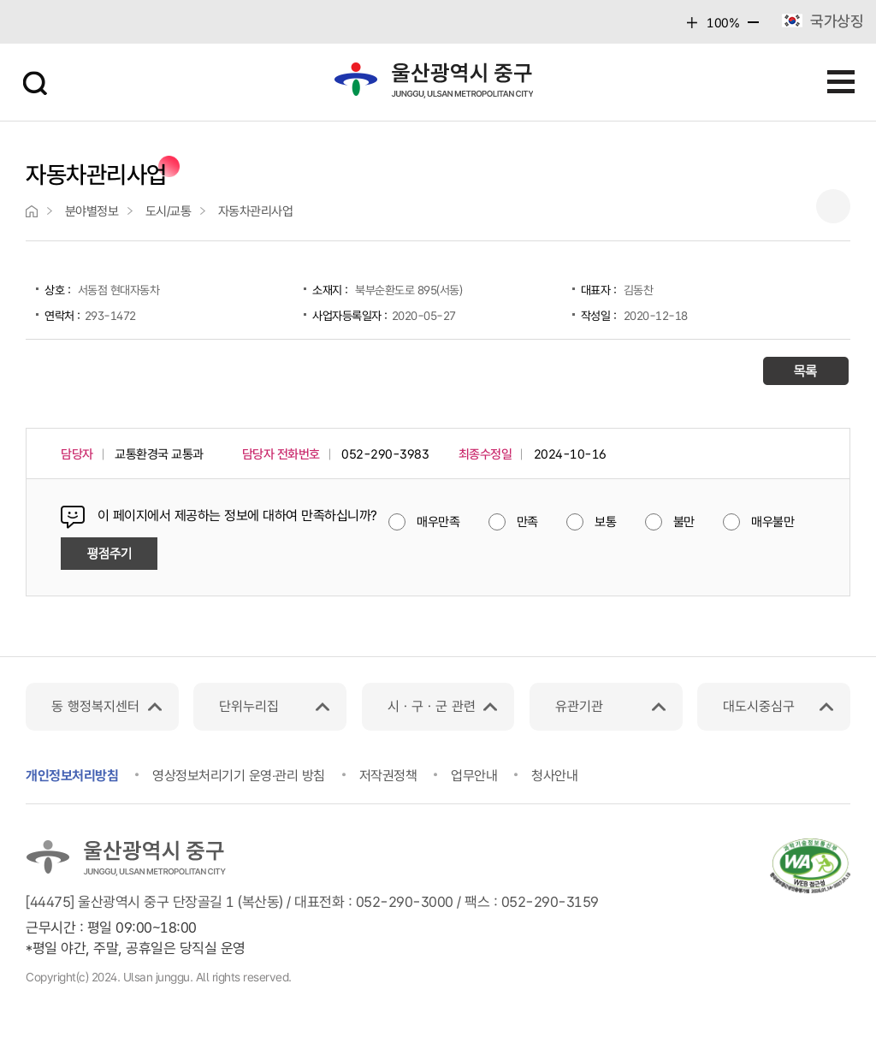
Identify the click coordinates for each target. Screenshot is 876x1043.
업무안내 (474, 775)
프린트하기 (833, 206)
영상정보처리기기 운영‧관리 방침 (238, 775)
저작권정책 (388, 775)
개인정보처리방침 (72, 775)
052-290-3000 (404, 901)
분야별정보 (92, 211)
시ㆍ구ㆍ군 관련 (432, 706)
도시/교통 (168, 211)
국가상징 (836, 21)
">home (32, 211)
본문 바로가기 (438, 0)
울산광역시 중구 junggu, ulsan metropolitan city (432, 79)
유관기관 (579, 706)
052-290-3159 (550, 901)
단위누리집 (249, 706)
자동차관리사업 (255, 211)
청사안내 (554, 775)
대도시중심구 (759, 706)
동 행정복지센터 (95, 706)
